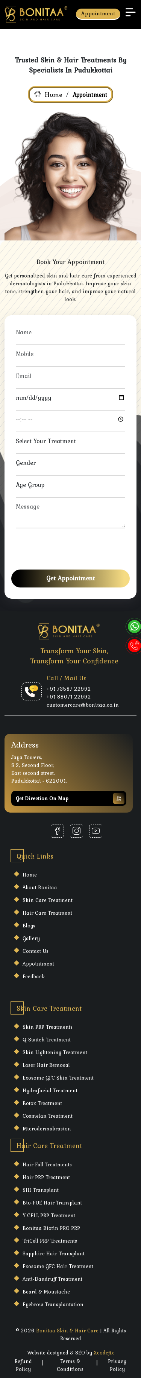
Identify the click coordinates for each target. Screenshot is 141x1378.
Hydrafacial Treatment (50, 1090)
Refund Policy (23, 1365)
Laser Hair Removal (46, 1065)
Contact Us (36, 951)
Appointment (98, 13)
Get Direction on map (70, 798)
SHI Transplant (41, 1190)
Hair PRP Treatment (46, 1177)
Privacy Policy (117, 1365)
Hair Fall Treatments (47, 1164)
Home (53, 94)
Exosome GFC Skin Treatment (58, 1077)
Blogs (29, 925)
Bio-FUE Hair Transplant (52, 1202)
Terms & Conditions (70, 1365)
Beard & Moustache (46, 1291)
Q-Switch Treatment (47, 1039)
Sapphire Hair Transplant (54, 1253)
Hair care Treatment (47, 913)
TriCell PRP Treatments (50, 1241)
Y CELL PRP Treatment (49, 1215)
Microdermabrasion (47, 1128)
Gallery (31, 938)
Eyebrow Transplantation (53, 1304)
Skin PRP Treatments (48, 1027)
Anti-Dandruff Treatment (52, 1279)
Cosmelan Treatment (48, 1116)
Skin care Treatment (48, 900)
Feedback (34, 976)
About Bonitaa (40, 887)
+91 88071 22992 (69, 697)
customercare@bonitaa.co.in (83, 705)
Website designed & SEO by (70, 1352)
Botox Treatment (42, 1103)
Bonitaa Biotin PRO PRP (51, 1228)
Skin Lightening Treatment (55, 1052)
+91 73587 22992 (69, 689)
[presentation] (73, 546)
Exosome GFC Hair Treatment (58, 1266)
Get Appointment (70, 578)
